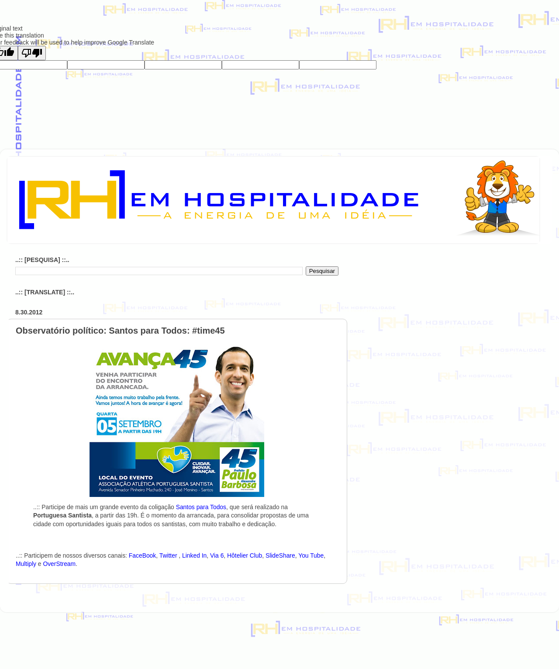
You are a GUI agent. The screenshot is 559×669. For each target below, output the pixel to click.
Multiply (26, 563)
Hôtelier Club (244, 555)
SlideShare (280, 555)
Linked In (194, 555)
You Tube (311, 555)
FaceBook (142, 555)
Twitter (169, 555)
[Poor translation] (32, 53)
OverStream (59, 563)
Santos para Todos (201, 506)
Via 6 (217, 555)
